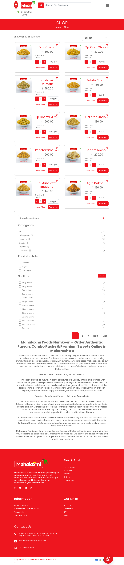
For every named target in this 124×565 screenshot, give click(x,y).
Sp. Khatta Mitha (46, 117)
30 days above (62, 313)
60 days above (62, 317)
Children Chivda (96, 117)
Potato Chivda (96, 80)
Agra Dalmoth (96, 183)
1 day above (62, 286)
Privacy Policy (19, 512)
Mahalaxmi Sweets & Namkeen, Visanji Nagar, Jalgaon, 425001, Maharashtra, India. (38, 534)
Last (105, 335)
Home (58, 27)
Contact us (68, 509)
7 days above (62, 301)
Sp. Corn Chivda (96, 47)
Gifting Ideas (62, 235)
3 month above (62, 320)
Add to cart (53, 68)
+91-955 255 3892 (26, 547)
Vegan (23, 266)
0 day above (62, 282)
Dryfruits (62, 246)
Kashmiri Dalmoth (47, 82)
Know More (40, 68)
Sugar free (24, 263)
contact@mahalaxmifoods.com (32, 540)
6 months (62, 328)
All (62, 231)
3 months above (62, 324)
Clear (102, 276)
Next (95, 335)
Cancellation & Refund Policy (26, 509)
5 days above (62, 297)
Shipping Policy (20, 515)
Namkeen (62, 239)
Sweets (62, 243)
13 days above (62, 305)
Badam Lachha (96, 150)
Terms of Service (21, 505)
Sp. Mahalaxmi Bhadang (47, 185)
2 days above (62, 290)
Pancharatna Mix (47, 150)
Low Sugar (25, 270)
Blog (66, 515)
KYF (65, 512)
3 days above (62, 294)
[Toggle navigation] (107, 5)
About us (67, 505)
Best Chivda (46, 47)
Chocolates (62, 250)
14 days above (62, 309)
